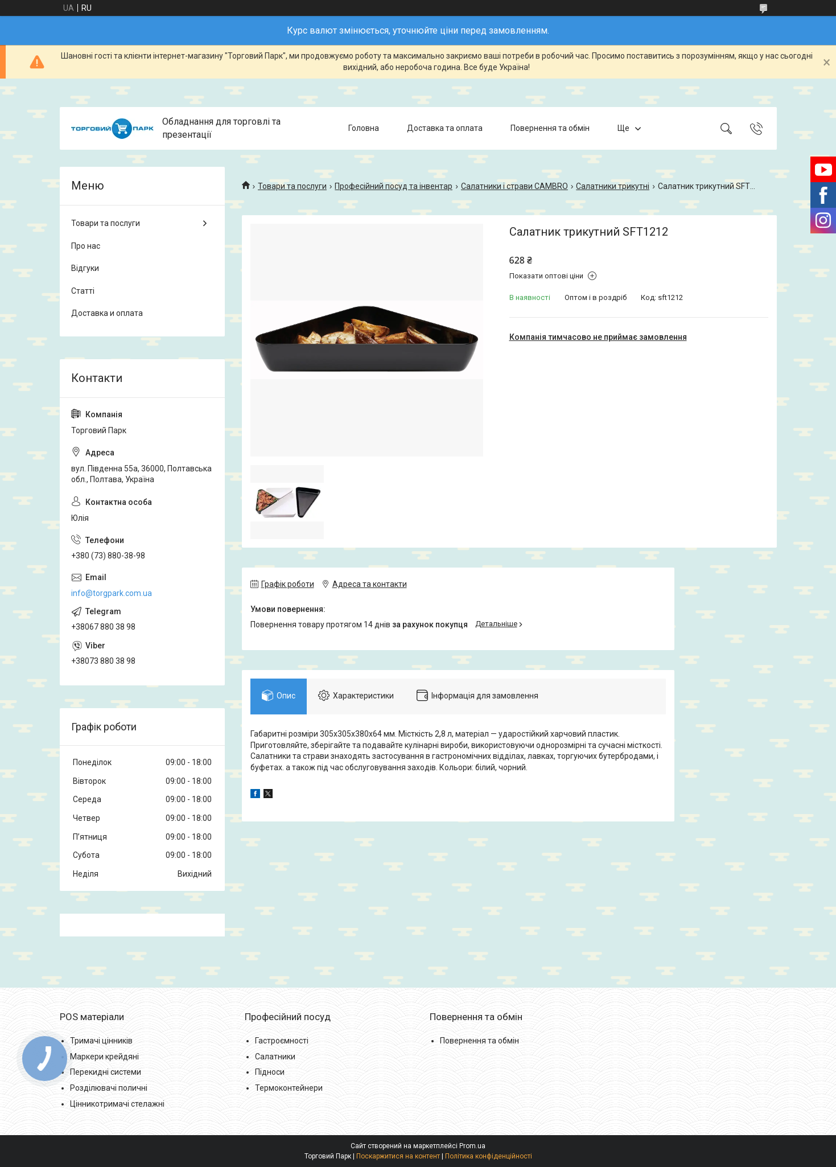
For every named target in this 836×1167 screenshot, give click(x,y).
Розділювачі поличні (108, 1087)
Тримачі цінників (101, 1040)
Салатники (275, 1056)
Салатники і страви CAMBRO (514, 186)
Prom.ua (472, 1146)
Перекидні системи (105, 1071)
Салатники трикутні (612, 186)
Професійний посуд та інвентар (393, 186)
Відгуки (85, 268)
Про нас (85, 245)
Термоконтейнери (289, 1087)
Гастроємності (281, 1040)
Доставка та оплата (445, 128)
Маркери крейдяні (104, 1056)
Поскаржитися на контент (398, 1156)
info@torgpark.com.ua (111, 593)
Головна (363, 128)
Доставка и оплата (107, 313)
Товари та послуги (292, 186)
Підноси (270, 1071)
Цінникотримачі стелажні (117, 1103)
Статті (82, 290)
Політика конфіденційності (488, 1156)
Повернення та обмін (550, 128)
